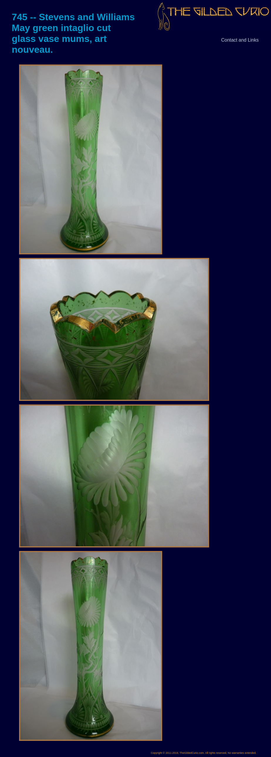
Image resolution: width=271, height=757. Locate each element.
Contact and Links (240, 40)
